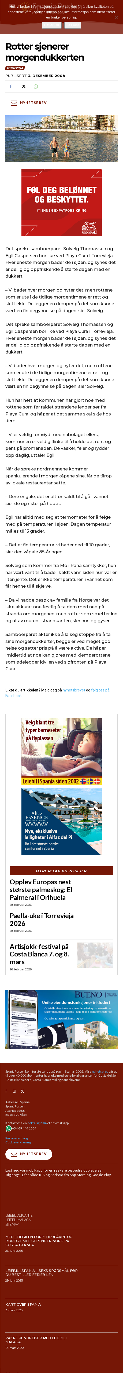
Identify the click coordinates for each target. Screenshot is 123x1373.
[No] (116, 17)
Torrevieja (15, 68)
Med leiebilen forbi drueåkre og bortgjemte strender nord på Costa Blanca (38, 1241)
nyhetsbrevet (74, 690)
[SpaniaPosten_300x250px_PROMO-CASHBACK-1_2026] (61, 202)
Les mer (72, 25)
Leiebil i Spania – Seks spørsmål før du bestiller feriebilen (41, 1272)
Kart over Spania (23, 1304)
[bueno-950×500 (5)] (61, 1019)
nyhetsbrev (100, 1071)
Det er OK (51, 25)
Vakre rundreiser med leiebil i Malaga (36, 1340)
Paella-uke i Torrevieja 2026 (42, 919)
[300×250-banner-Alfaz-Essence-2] (61, 821)
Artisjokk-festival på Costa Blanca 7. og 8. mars (39, 954)
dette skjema (37, 1123)
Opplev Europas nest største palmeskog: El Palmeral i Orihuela (41, 889)
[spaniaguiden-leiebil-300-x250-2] (61, 751)
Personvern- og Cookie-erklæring (18, 1140)
